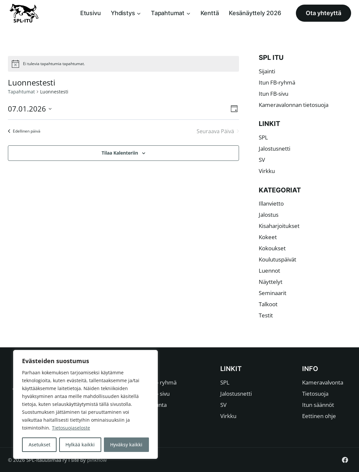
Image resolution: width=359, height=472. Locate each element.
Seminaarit (272, 293)
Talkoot (268, 304)
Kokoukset (272, 248)
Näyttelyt (270, 282)
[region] (85, 404)
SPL (263, 137)
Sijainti (267, 71)
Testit (266, 315)
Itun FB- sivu (154, 393)
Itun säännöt (318, 405)
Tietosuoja (315, 393)
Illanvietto (271, 203)
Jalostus (268, 214)
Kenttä (210, 13)
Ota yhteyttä (323, 13)
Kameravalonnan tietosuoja (293, 105)
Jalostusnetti (274, 148)
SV (262, 159)
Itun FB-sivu (273, 93)
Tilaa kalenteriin (120, 153)
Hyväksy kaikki (126, 444)
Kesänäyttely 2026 (255, 13)
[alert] (123, 64)
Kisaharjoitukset (279, 226)
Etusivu (90, 13)
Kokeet (268, 237)
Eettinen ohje (319, 416)
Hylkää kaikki (80, 444)
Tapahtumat (21, 91)
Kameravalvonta (322, 382)
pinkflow (97, 460)
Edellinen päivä (24, 131)
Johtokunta (153, 405)
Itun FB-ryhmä (277, 82)
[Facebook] (345, 460)
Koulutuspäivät (277, 259)
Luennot (269, 270)
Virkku (267, 171)
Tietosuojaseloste (71, 428)
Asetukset (39, 444)
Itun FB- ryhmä (158, 382)
